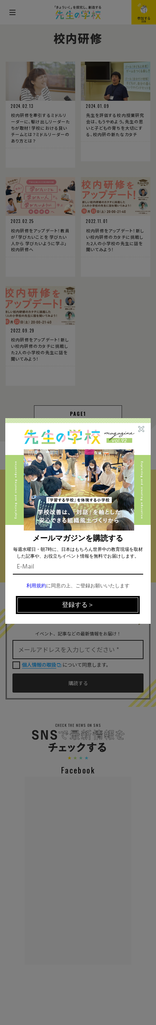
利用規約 (36, 586)
